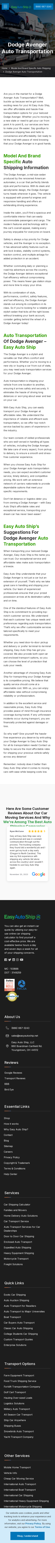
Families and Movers (15, 1210)
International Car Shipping (18, 1495)
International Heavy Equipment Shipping (26, 1500)
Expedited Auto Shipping (17, 1247)
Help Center (10, 1174)
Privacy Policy (12, 1157)
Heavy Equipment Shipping (19, 1253)
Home (4, 68)
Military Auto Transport (17, 1409)
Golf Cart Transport (15, 1392)
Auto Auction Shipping (16, 1300)
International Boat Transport (20, 1489)
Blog (6, 1140)
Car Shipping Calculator (17, 1204)
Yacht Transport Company (18, 1436)
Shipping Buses (12, 1425)
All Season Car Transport (18, 1414)
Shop (7, 1118)
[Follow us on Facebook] (5, 959)
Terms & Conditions (14, 1168)
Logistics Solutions (14, 1403)
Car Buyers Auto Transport (19, 1322)
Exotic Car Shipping (15, 1294)
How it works (11, 1123)
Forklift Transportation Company (22, 1386)
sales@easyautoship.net (21, 1036)
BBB (6, 1083)
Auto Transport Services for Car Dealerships (22, 1228)
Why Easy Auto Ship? (16, 1129)
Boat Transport (12, 1317)
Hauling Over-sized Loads (18, 1397)
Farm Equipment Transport (19, 1375)
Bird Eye (9, 1089)
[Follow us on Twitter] (9, 959)
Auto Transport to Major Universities (24, 1311)
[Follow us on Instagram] (17, 959)
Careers (8, 1151)
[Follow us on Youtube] (21, 959)
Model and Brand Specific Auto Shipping (31, 68)
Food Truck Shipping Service (20, 1381)
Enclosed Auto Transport (18, 1241)
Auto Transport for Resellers (20, 1305)
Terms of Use (42, 1527)
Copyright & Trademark (17, 1162)
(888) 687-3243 (43, 6)
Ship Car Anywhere (15, 1420)
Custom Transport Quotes (18, 1339)
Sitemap (8, 1146)
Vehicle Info (10, 1473)
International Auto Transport (20, 1484)
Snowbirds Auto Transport (19, 1431)
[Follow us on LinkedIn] (13, 959)
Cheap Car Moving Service (19, 1478)
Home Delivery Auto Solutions (21, 1215)
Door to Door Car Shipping (19, 1236)
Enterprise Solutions (15, 1345)
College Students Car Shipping (21, 1333)
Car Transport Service (16, 1221)
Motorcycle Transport (16, 1258)
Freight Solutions (13, 1264)
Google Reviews (13, 1072)
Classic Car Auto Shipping (18, 1328)
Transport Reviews (14, 1078)
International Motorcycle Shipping (23, 1506)
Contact (8, 1134)
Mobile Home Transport (17, 1467)
